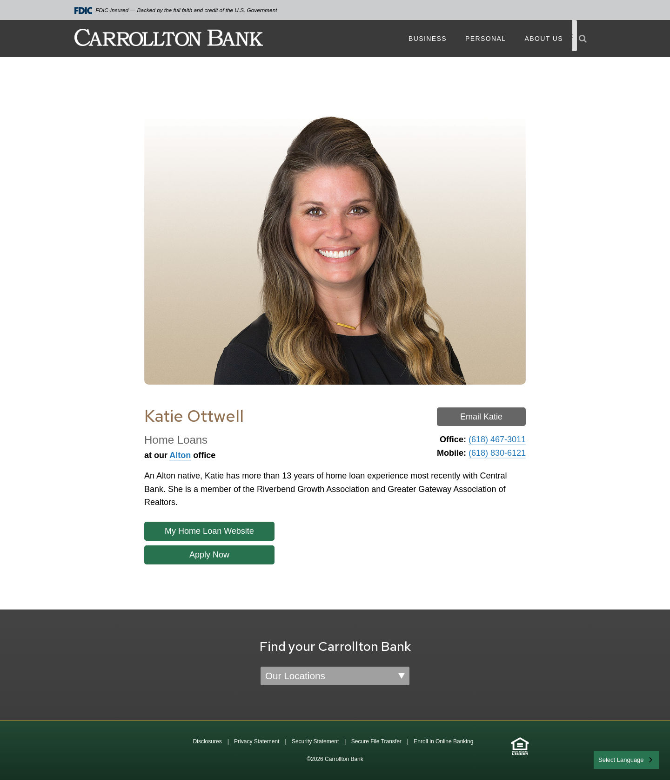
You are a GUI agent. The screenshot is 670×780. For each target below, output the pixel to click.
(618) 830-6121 (497, 453)
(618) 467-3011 (497, 439)
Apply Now (209, 554)
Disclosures (207, 741)
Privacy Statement (256, 741)
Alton (180, 455)
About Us (543, 38)
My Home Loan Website (209, 531)
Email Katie (481, 416)
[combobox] (626, 760)
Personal (485, 38)
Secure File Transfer (376, 741)
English (609, 758)
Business (428, 38)
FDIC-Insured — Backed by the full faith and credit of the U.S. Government (175, 10)
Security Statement (315, 741)
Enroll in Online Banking (443, 741)
